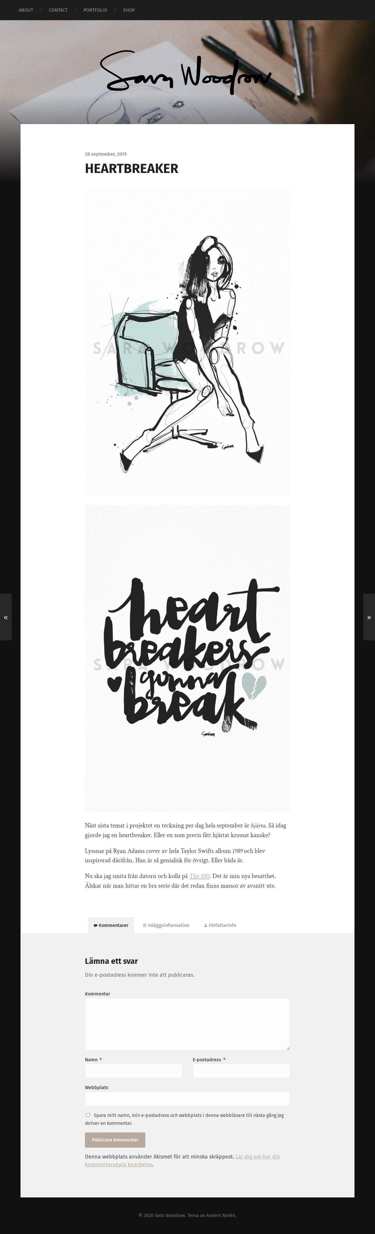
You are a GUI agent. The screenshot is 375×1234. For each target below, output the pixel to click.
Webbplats (96, 1087)
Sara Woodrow (170, 1215)
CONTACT (58, 10)
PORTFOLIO (95, 10)
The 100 (199, 876)
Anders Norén (220, 1215)
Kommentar (97, 994)
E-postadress (209, 1059)
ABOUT (26, 10)
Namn (93, 1059)
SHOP (129, 10)
